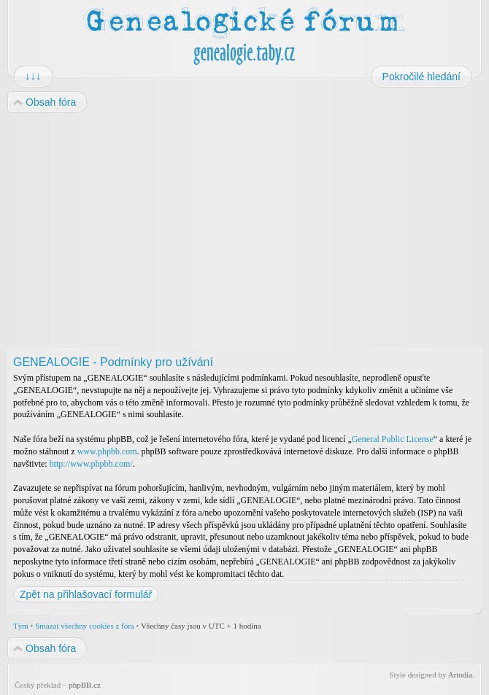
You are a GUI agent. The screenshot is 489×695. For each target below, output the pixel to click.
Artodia (460, 674)
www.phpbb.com (107, 451)
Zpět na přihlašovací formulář (86, 594)
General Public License (393, 439)
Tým (20, 625)
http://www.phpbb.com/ (91, 464)
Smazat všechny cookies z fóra (84, 625)
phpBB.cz (85, 684)
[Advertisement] (244, 231)
